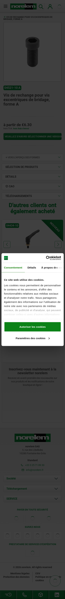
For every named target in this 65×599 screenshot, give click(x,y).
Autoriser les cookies (32, 326)
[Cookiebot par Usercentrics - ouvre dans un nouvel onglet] (46, 258)
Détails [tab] (31, 267)
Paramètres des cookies (33, 338)
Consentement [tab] (13, 267)
